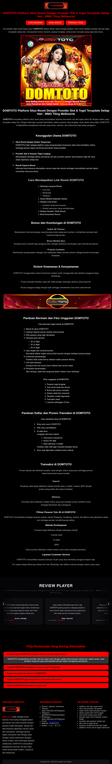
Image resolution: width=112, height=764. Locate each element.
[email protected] (54, 721)
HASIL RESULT (55, 23)
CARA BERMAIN (35, 23)
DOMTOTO (7, 717)
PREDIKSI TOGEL (76, 23)
